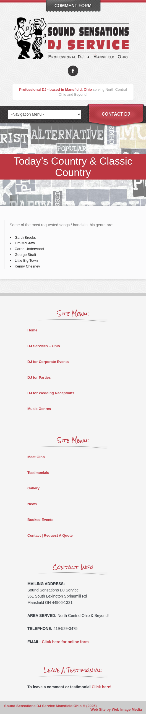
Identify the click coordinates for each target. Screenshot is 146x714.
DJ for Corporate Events (48, 362)
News (32, 504)
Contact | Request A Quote (50, 535)
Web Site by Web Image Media (116, 709)
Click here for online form (65, 642)
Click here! (101, 687)
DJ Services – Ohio (43, 346)
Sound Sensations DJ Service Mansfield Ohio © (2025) (50, 706)
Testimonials (38, 473)
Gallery (33, 488)
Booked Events (40, 520)
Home (32, 330)
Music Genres (39, 409)
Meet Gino (36, 457)
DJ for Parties (39, 377)
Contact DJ (116, 114)
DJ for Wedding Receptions (50, 393)
